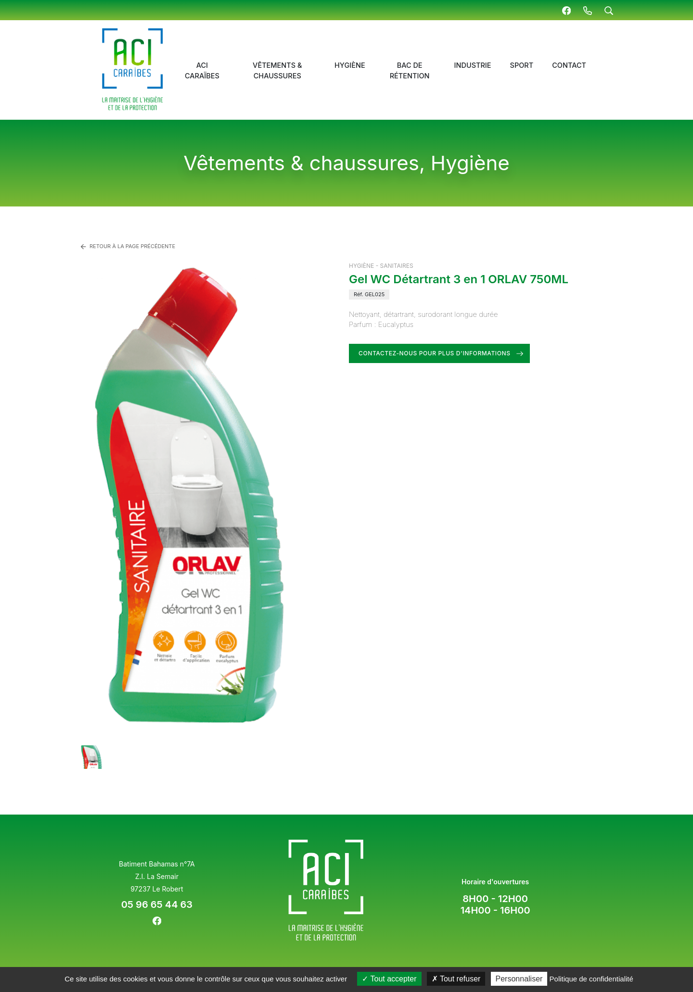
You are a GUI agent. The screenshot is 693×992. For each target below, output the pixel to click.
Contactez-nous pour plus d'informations (435, 353)
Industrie (472, 65)
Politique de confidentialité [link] (591, 979)
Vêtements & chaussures (277, 70)
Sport (522, 65)
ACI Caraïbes (202, 70)
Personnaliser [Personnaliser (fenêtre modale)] (519, 979)
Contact (569, 65)
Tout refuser (456, 979)
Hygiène (349, 65)
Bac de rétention (410, 70)
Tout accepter (389, 979)
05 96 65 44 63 (156, 904)
